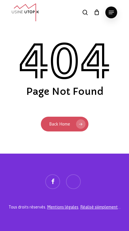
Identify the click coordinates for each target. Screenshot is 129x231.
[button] (111, 12)
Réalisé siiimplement (99, 207)
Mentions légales (62, 207)
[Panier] (96, 12)
